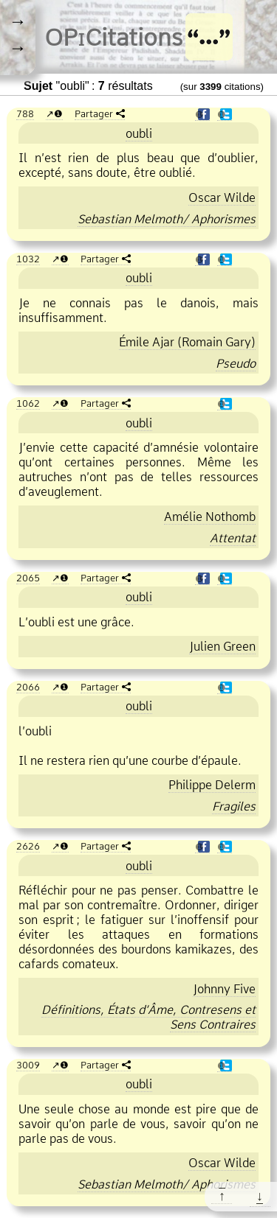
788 (25, 113)
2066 (28, 687)
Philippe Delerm (212, 784)
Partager (94, 113)
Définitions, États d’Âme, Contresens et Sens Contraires (148, 1017)
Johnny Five (224, 988)
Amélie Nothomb (210, 516)
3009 (28, 1065)
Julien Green (222, 646)
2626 (28, 846)
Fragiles (234, 806)
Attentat (233, 538)
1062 (28, 403)
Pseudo (236, 363)
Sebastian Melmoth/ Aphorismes (167, 218)
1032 (28, 259)
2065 (28, 578)
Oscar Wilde (222, 197)
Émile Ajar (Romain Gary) (187, 342)
